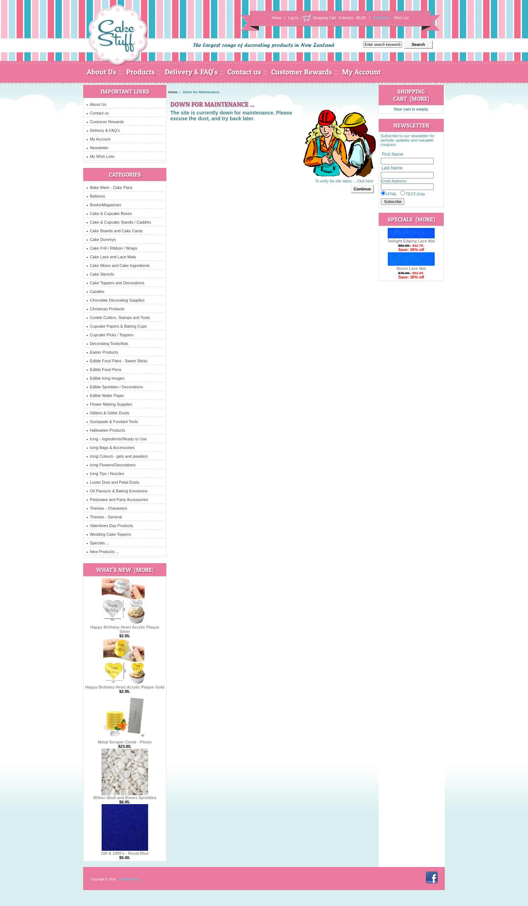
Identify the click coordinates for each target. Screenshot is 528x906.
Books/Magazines (103, 205)
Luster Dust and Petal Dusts (112, 482)
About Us (101, 72)
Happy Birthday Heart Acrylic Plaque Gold (124, 685)
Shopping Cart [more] (411, 95)
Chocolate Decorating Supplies (115, 300)
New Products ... (102, 551)
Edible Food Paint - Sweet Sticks (117, 361)
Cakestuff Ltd (128, 879)
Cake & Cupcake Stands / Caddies (118, 222)
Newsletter (97, 148)
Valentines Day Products (109, 525)
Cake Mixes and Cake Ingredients (117, 265)
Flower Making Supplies (109, 404)
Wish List (401, 18)
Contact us (244, 72)
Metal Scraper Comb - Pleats (125, 740)
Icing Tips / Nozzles (105, 473)
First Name (392, 154)
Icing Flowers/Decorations (111, 465)
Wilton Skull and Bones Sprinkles (125, 796)
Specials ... (97, 543)
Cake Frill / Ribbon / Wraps (111, 248)
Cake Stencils (100, 274)
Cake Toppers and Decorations (115, 283)
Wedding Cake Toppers (108, 534)
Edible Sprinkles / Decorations (114, 387)
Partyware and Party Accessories (117, 499)
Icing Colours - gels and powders (117, 456)
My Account (361, 72)
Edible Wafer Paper (105, 395)
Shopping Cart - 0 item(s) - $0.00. (339, 18)
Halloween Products (105, 430)
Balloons (95, 196)
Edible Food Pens (103, 369)
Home (277, 18)
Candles (95, 291)
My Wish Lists (100, 156)
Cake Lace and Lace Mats (111, 257)
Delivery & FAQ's (191, 72)
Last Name (392, 168)
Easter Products (102, 352)
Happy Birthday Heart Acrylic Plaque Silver (124, 627)
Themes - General (104, 517)
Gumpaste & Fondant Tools (112, 421)
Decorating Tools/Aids (107, 343)
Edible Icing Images (105, 378)
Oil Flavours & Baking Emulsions (117, 491)
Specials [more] (411, 219)
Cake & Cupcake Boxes (109, 213)
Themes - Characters (106, 508)
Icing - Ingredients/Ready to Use (116, 439)
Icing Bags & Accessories (110, 447)
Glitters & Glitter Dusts (107, 413)
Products (140, 72)
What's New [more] (125, 569)
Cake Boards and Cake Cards (114, 231)
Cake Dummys (101, 239)
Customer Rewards (301, 72)
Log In (293, 18)
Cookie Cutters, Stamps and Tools (118, 317)
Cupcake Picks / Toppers (109, 335)
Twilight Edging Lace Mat (411, 239)
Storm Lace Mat (411, 267)
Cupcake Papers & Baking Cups (116, 326)
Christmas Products (105, 309)
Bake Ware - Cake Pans (109, 187)
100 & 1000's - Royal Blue (125, 851)
